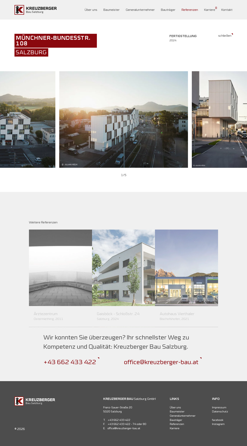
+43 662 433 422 (69, 361)
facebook (217, 419)
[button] (122, 175)
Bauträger (168, 10)
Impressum (219, 407)
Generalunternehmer (140, 10)
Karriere (209, 10)
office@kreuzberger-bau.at (161, 361)
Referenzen (190, 10)
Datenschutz (220, 411)
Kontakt (227, 10)
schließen (224, 35)
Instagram (218, 424)
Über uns (91, 10)
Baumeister (111, 10)
